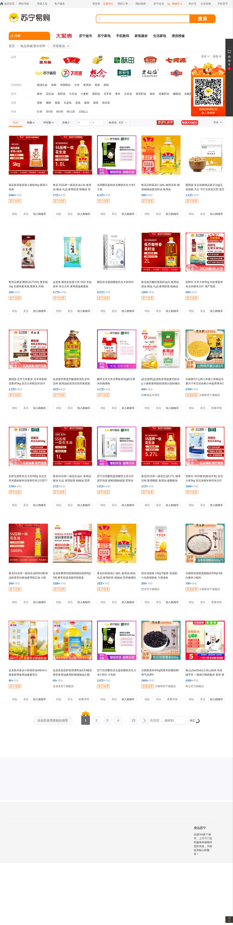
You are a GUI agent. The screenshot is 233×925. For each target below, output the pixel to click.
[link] (16, 122)
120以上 (83, 111)
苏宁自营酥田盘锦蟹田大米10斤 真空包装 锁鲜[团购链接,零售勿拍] (115, 480)
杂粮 (53, 84)
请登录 (96, 3)
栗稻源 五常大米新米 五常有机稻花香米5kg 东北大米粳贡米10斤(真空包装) (28, 383)
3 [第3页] (107, 719)
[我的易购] (142, 4)
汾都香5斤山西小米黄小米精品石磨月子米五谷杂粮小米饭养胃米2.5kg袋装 (205, 383)
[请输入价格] (83, 123)
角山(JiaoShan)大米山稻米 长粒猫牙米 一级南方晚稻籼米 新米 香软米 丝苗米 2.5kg (205, 675)
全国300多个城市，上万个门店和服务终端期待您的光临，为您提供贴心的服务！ (203, 844)
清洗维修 (178, 36)
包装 (13, 102)
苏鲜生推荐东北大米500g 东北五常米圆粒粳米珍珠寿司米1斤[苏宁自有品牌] (28, 480)
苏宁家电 (104, 36)
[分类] (29, 36)
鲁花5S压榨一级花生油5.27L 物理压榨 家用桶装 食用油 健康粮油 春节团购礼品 (161, 480)
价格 (13, 111)
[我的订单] (124, 4)
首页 (12, 46)
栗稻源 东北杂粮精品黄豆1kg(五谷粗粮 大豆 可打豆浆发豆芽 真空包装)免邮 (205, 189)
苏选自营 (192, 395)
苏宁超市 (85, 36)
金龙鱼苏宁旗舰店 (63, 686)
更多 (205, 56)
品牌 (13, 57)
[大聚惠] (64, 36)
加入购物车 (39, 213)
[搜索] (145, 19)
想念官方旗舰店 (150, 589)
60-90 (59, 111)
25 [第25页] (133, 719)
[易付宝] (192, 4)
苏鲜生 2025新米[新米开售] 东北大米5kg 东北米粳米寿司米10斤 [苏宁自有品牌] (204, 480)
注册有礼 (108, 3)
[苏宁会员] (158, 4)
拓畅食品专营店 (150, 395)
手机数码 (122, 36)
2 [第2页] (96, 719)
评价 (15, 195)
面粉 (106, 84)
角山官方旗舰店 (195, 686)
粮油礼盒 (42, 84)
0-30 (39, 111)
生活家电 (159, 36)
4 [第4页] (118, 719)
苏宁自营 (15, 200)
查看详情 (216, 408)
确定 (194, 721)
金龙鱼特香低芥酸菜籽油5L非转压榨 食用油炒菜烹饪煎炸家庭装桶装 (71, 383)
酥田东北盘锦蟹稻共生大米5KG (115, 282)
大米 (76, 84)
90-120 (71, 111)
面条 (97, 84)
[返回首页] (8, 4)
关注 (26, 213)
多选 (217, 56)
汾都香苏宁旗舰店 (209, 395)
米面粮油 (59, 46)
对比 (14, 213)
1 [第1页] (85, 719)
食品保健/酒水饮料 (33, 46)
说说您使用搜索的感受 (52, 720)
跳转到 (169, 720)
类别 (13, 93)
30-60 (49, 111)
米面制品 (65, 84)
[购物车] (176, 4)
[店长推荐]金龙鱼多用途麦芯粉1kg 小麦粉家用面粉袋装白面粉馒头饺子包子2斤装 (160, 383)
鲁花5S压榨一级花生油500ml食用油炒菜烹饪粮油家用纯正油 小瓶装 (28, 578)
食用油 (87, 84)
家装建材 (141, 36)
